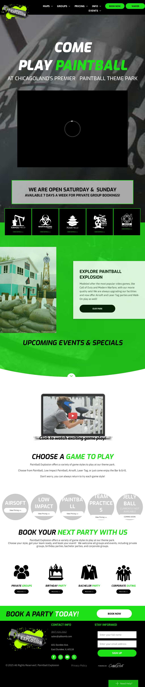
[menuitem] (48, 6)
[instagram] (60, 657)
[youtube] (67, 657)
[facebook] (53, 657)
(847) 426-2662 (59, 632)
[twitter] (74, 657)
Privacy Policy (79, 665)
